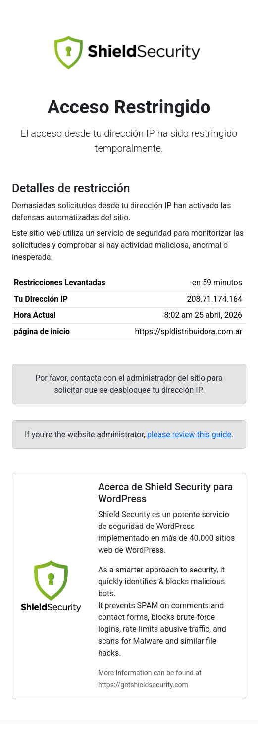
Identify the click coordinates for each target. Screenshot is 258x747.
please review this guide (189, 434)
